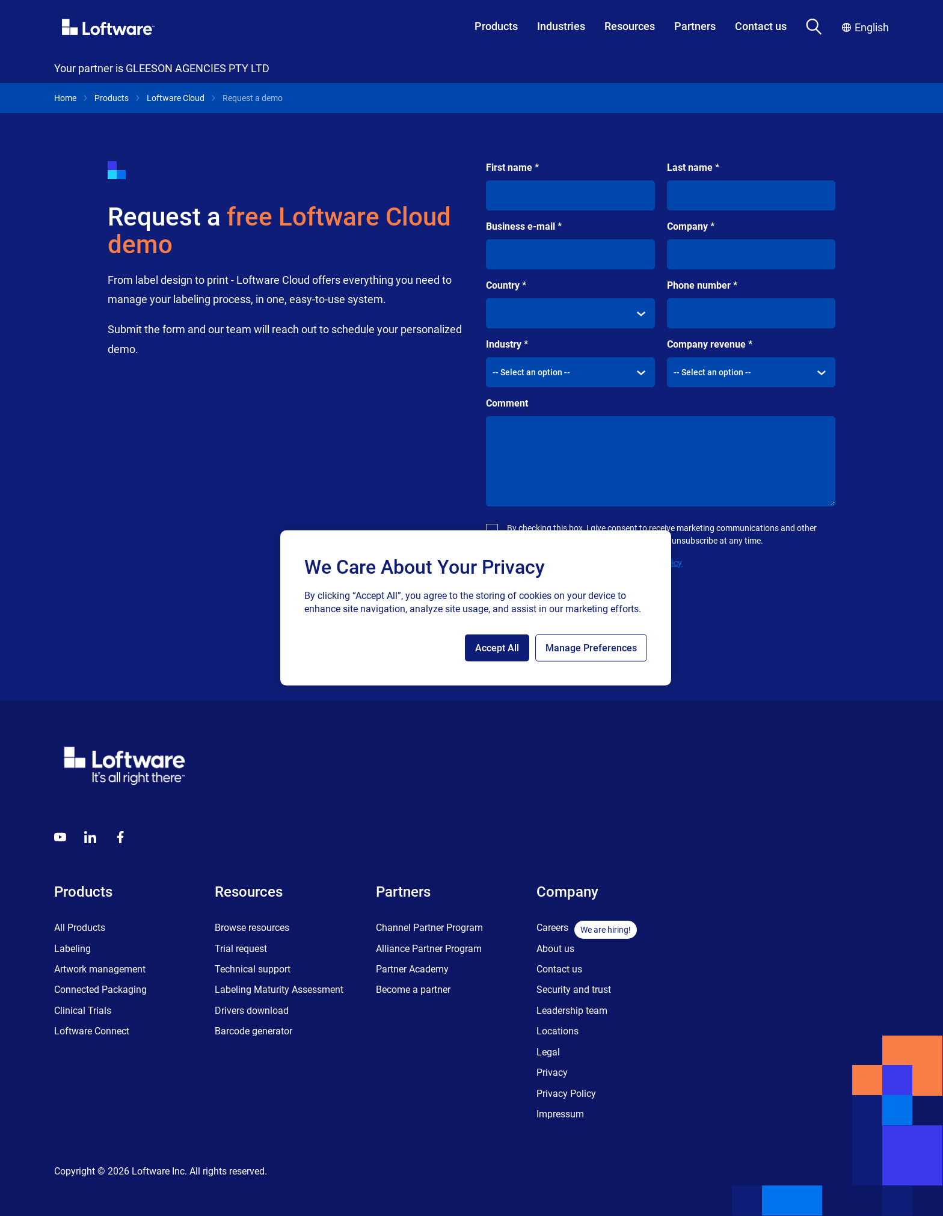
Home (65, 98)
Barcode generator (253, 1031)
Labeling (72, 948)
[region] (475, 608)
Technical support (252, 969)
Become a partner (413, 989)
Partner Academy (412, 969)
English (865, 27)
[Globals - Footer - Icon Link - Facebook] (120, 837)
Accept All (497, 648)
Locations (557, 1031)
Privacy (552, 1072)
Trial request (241, 948)
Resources (629, 26)
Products (496, 26)
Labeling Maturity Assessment (279, 989)
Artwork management (100, 969)
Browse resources (252, 927)
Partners (695, 26)
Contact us (761, 26)
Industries (561, 26)
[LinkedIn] (90, 837)
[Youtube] (60, 837)
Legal (548, 1052)
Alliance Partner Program (429, 948)
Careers (552, 927)
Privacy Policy (566, 1093)
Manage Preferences (591, 648)
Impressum (560, 1114)
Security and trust (573, 989)
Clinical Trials (82, 1010)
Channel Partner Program (429, 927)
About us (555, 948)
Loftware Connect (91, 1031)
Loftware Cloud (175, 98)
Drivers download (252, 1010)
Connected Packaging (100, 989)
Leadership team (571, 1010)
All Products (79, 927)
